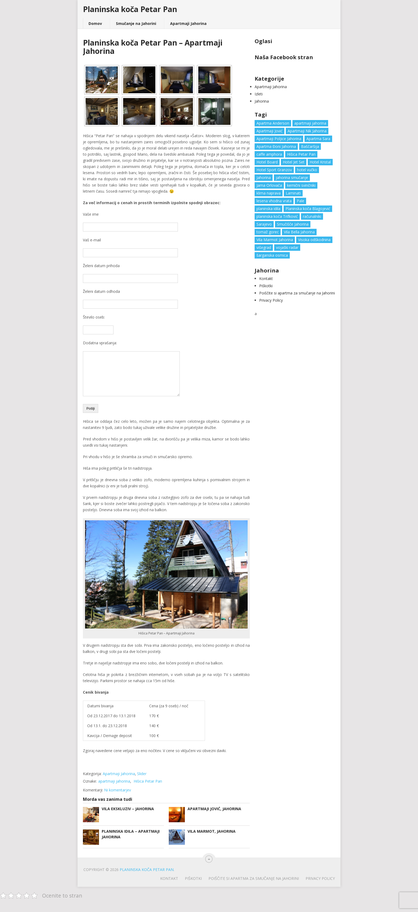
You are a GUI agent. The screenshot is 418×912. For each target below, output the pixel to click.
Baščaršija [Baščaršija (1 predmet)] (310, 146)
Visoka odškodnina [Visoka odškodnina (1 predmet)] (314, 239)
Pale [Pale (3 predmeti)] (300, 200)
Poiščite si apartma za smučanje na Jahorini (297, 293)
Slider (141, 781)
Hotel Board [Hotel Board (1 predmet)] (267, 162)
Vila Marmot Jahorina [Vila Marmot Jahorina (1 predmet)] (274, 239)
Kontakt (266, 278)
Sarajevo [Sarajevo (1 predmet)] (264, 224)
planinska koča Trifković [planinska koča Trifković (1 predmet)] (277, 216)
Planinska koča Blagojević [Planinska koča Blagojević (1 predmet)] (307, 208)
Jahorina (262, 101)
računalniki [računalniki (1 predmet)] (312, 216)
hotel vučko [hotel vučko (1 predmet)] (307, 169)
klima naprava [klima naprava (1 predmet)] (268, 193)
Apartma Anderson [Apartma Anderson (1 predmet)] (272, 123)
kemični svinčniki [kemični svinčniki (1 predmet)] (301, 185)
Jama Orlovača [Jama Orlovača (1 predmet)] (269, 185)
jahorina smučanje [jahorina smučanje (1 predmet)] (292, 177)
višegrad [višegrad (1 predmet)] (263, 247)
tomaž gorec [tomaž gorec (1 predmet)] (267, 231)
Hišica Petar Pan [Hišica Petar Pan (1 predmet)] (301, 154)
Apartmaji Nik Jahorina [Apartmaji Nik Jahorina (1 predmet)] (307, 130)
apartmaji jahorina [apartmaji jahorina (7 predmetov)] (310, 123)
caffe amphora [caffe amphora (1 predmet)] (269, 154)
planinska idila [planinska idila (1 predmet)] (268, 208)
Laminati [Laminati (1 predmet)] (293, 193)
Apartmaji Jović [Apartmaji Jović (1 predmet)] (269, 130)
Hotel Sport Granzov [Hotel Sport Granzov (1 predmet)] (274, 169)
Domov (95, 23)
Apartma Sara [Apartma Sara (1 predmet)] (318, 138)
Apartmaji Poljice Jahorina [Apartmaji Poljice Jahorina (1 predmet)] (278, 138)
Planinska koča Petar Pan (130, 9)
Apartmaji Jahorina (188, 23)
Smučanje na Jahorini (136, 23)
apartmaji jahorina (114, 789)
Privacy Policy (271, 300)
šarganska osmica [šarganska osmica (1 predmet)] (272, 255)
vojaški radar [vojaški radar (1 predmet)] (287, 247)
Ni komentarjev (117, 798)
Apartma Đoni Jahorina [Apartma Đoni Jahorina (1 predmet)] (276, 146)
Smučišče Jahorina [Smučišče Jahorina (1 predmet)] (293, 224)
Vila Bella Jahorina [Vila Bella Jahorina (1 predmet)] (299, 231)
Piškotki (266, 285)
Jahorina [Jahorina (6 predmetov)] (263, 177)
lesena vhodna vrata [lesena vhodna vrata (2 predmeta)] (274, 200)
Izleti (259, 93)
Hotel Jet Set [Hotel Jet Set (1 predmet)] (294, 162)
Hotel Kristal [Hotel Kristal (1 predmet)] (320, 162)
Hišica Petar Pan (148, 789)
